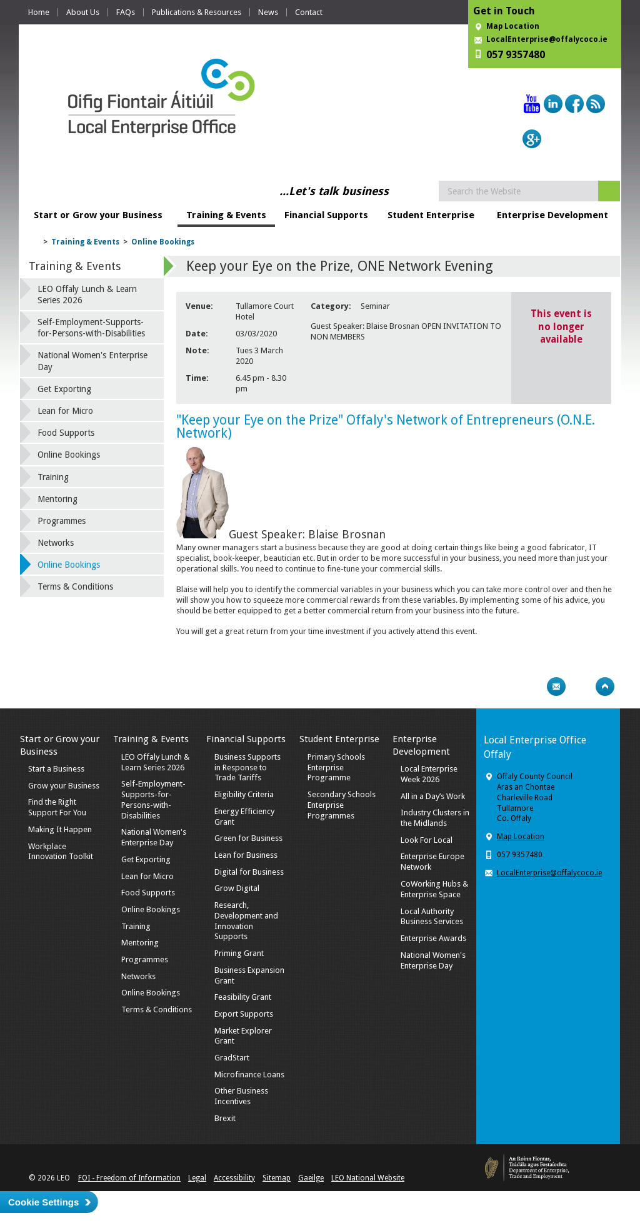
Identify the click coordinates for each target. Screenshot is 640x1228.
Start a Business (56, 768)
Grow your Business (63, 785)
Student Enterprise (431, 215)
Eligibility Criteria (244, 794)
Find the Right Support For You (57, 807)
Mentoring (58, 499)
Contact (308, 12)
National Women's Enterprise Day (93, 360)
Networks (56, 543)
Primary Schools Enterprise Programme (336, 767)
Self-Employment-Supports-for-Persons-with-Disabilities (91, 327)
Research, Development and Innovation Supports (246, 921)
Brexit (225, 1118)
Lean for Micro (65, 411)
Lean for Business (246, 855)
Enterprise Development (552, 215)
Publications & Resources (196, 12)
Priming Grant (239, 953)
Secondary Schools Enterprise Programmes (342, 805)
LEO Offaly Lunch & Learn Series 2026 (87, 294)
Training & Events (226, 215)
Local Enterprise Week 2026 (429, 774)
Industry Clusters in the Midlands (435, 818)
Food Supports (66, 433)
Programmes (62, 521)
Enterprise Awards (433, 938)
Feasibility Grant (242, 997)
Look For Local (426, 840)
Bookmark (580, 686)
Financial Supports (326, 215)
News (268, 12)
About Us (82, 12)
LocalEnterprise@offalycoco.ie (547, 39)
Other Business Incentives (241, 1096)
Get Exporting (64, 389)
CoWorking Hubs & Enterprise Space (434, 889)
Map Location (512, 26)
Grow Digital (236, 888)
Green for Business (248, 838)
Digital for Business (249, 872)
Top (605, 686)
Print (531, 686)
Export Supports (243, 1014)
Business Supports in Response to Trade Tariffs (247, 767)
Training (53, 477)
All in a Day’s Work (433, 796)
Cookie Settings (43, 1202)
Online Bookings (162, 242)
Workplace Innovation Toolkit (60, 852)
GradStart (231, 1057)
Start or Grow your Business (98, 215)
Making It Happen (60, 829)
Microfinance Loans (249, 1074)
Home (38, 12)
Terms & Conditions (75, 586)
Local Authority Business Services (432, 917)
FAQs (125, 12)
